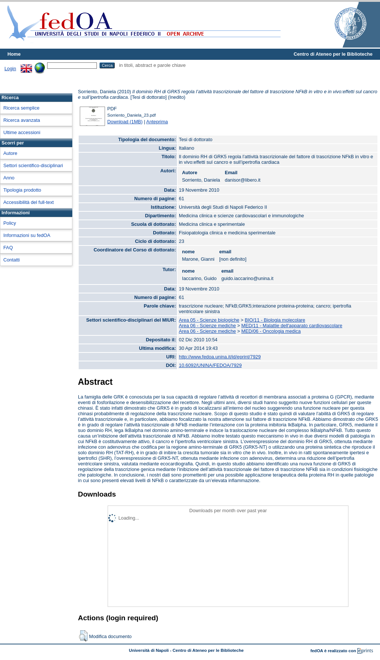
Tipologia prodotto (22, 190)
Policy (9, 223)
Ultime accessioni (21, 132)
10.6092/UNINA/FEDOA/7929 (210, 365)
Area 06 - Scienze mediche (207, 325)
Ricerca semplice (21, 108)
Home (14, 54)
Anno (8, 178)
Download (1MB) (124, 121)
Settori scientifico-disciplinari (33, 165)
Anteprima (157, 121)
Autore (10, 153)
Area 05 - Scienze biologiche (209, 320)
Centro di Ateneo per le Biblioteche (333, 54)
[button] (83, 635)
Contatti (11, 260)
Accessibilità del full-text (28, 202)
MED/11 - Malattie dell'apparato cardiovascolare (291, 325)
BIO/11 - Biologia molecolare (275, 320)
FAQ (8, 247)
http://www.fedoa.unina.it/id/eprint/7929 (220, 357)
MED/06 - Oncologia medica (271, 331)
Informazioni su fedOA (26, 235)
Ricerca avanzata (21, 120)
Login (10, 68)
